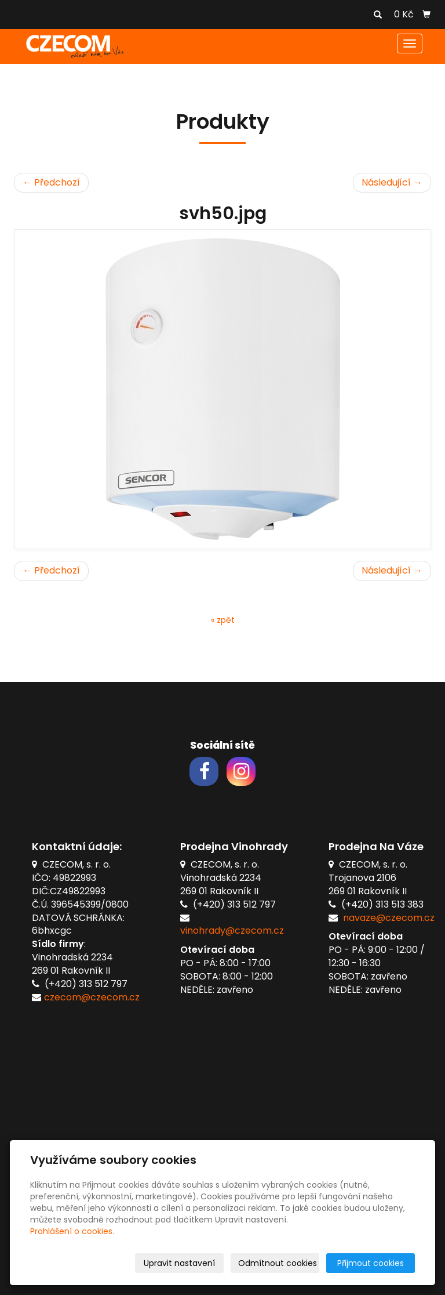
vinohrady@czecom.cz (232, 930)
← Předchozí (51, 182)
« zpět (223, 620)
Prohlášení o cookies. (72, 1231)
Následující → (392, 182)
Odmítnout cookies (277, 1263)
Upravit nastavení (179, 1263)
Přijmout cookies (370, 1263)
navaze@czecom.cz (389, 917)
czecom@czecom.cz (92, 997)
